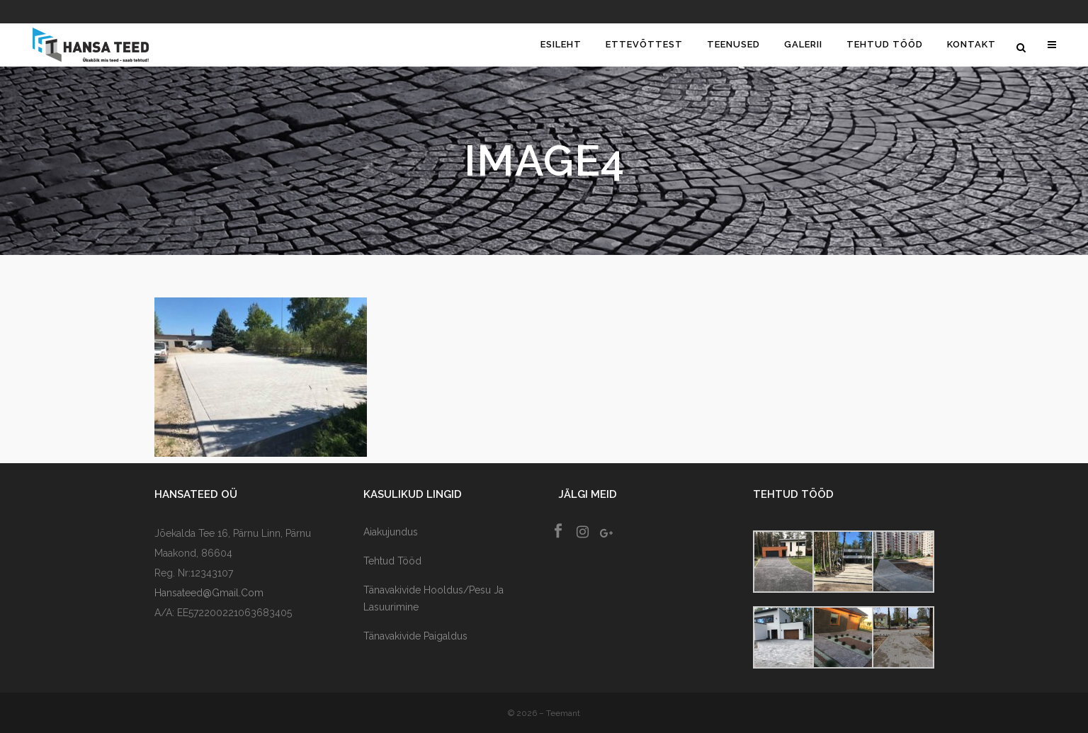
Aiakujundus (390, 532)
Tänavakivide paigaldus (415, 636)
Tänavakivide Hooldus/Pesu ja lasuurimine (433, 598)
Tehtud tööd (392, 561)
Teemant (563, 713)
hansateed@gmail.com (209, 592)
